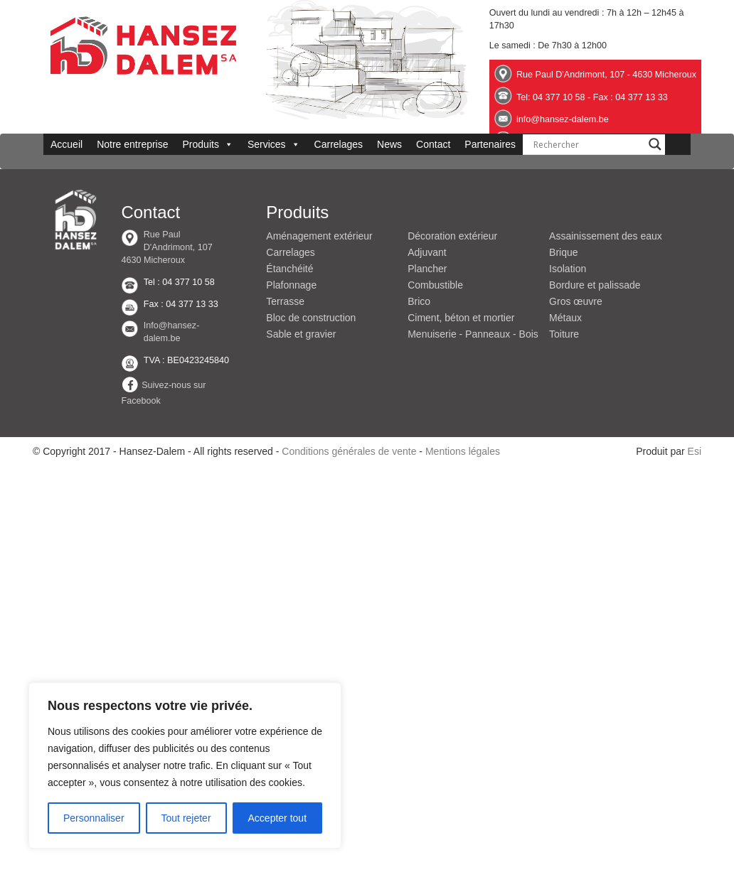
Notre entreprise (132, 144)
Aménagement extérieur (319, 236)
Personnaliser (93, 818)
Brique (563, 252)
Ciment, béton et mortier (461, 317)
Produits (208, 144)
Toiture (564, 334)
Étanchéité (289, 268)
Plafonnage (291, 285)
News (389, 144)
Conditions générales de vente (349, 451)
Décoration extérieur (452, 236)
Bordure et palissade (594, 285)
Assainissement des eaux (605, 236)
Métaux (565, 317)
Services (274, 144)
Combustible (435, 285)
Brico (419, 301)
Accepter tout (277, 818)
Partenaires (490, 144)
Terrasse (285, 301)
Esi (694, 451)
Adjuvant (427, 252)
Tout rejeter (186, 818)
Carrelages (338, 144)
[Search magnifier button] (655, 144)
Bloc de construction (311, 317)
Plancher (427, 268)
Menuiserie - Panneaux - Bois (473, 334)
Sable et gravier (301, 334)
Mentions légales (462, 451)
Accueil (66, 144)
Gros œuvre (575, 301)
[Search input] (587, 144)
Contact (433, 144)
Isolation (567, 268)
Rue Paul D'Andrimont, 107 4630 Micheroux (166, 247)
